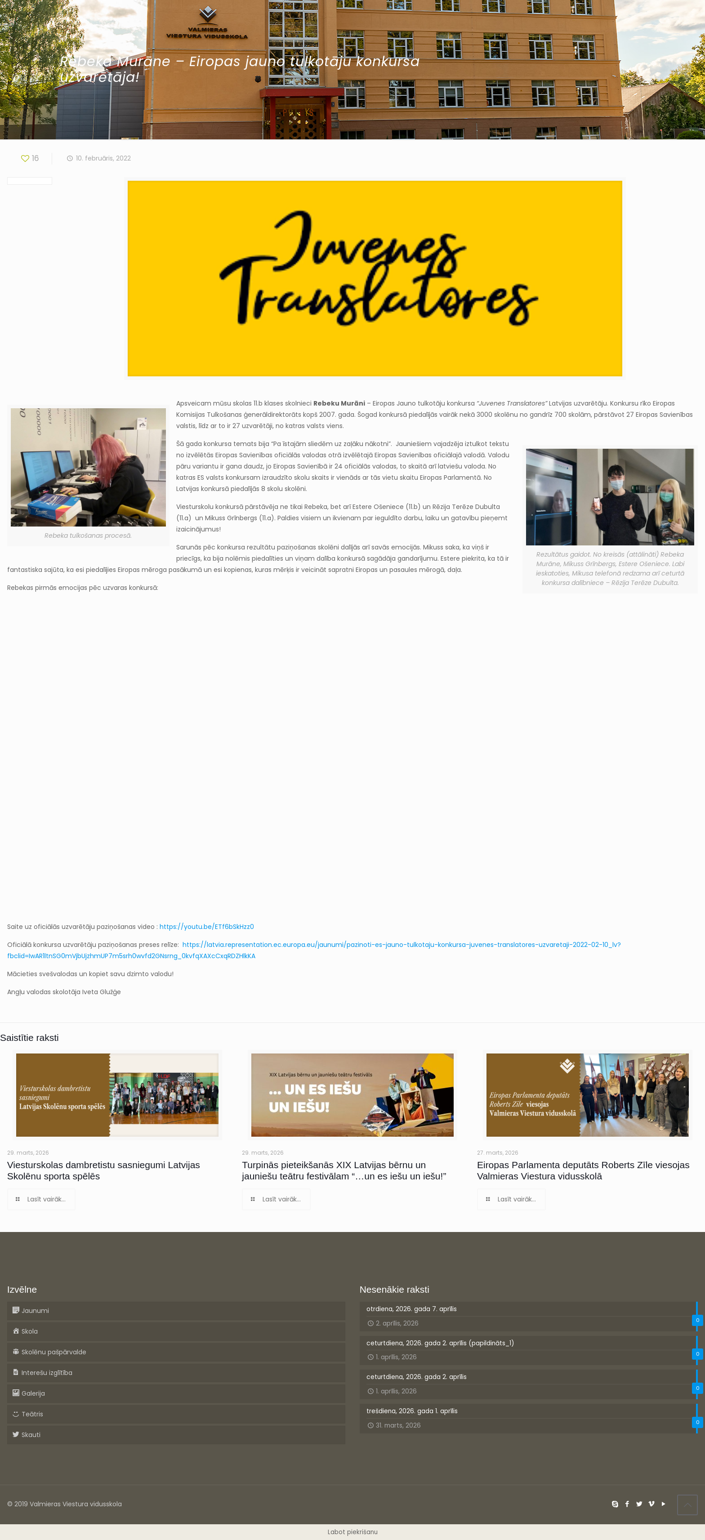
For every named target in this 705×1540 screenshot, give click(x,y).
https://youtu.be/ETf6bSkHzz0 (207, 926)
